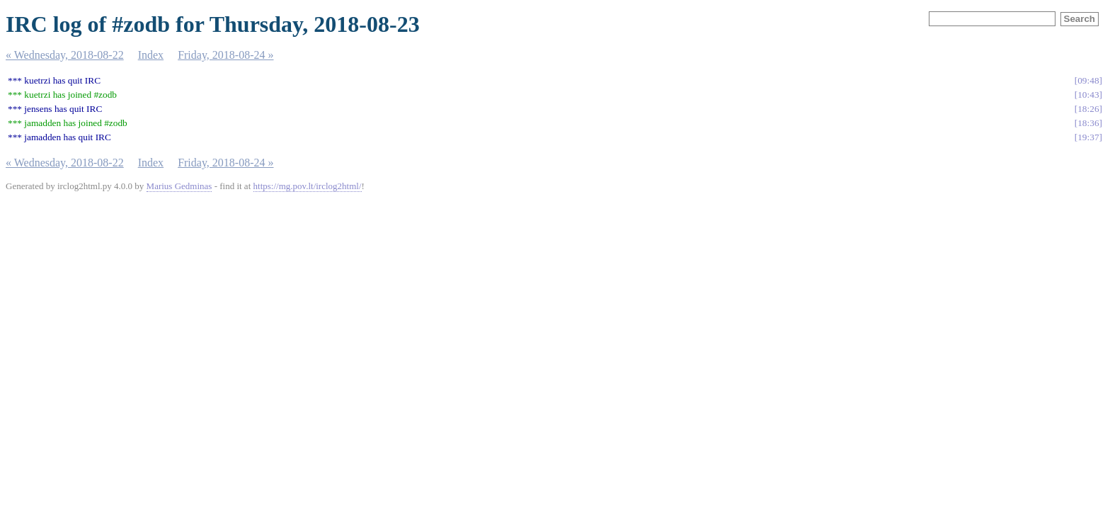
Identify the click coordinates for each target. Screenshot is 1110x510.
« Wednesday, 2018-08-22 (65, 55)
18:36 (1088, 123)
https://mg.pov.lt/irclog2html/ (307, 186)
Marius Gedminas (179, 186)
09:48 (1088, 80)
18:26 (1088, 108)
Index (151, 55)
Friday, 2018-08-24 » (225, 55)
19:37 (1088, 137)
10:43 (1088, 94)
